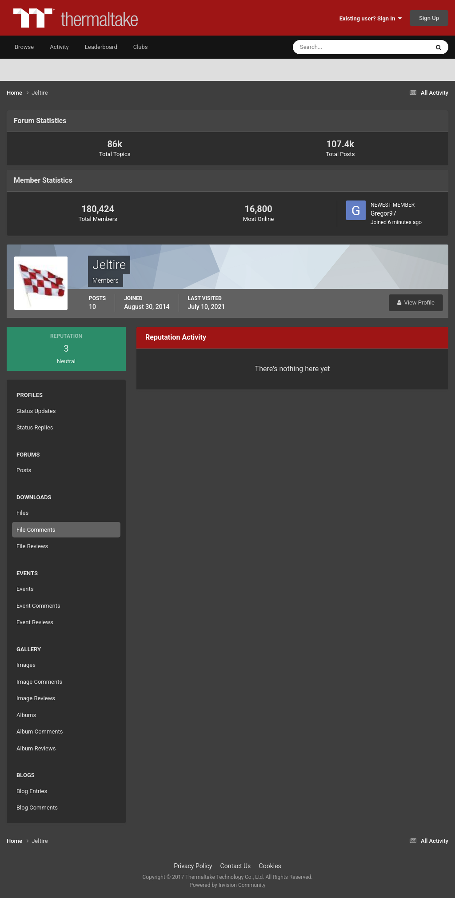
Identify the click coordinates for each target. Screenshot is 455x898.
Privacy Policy (193, 866)
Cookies (270, 866)
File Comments (35, 529)
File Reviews (32, 546)
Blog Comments (37, 807)
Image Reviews (35, 698)
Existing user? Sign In (370, 18)
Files (22, 512)
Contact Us (235, 866)
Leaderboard (101, 47)
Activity (59, 47)
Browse (24, 47)
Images (26, 664)
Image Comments (39, 681)
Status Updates (36, 411)
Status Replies (34, 427)
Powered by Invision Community (228, 885)
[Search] (334, 47)
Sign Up (429, 18)
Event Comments (38, 605)
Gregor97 (383, 213)
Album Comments (39, 731)
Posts (23, 470)
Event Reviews (34, 622)
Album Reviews (36, 748)
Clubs (140, 47)
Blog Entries (31, 791)
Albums (26, 715)
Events (24, 588)
